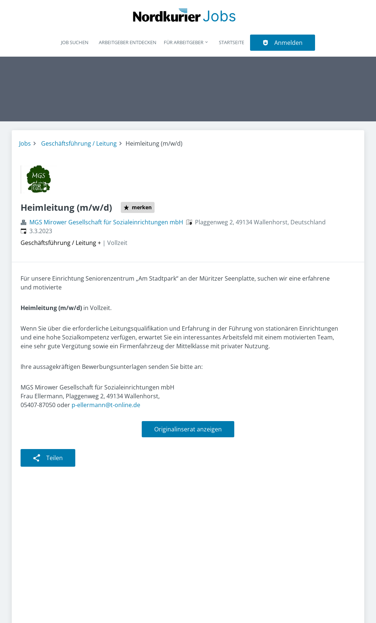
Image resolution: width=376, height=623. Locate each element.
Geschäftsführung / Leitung (79, 143)
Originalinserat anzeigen (188, 429)
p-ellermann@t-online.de (106, 405)
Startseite (231, 42)
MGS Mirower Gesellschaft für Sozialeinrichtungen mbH (106, 222)
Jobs (25, 143)
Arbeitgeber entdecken (127, 42)
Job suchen (74, 42)
